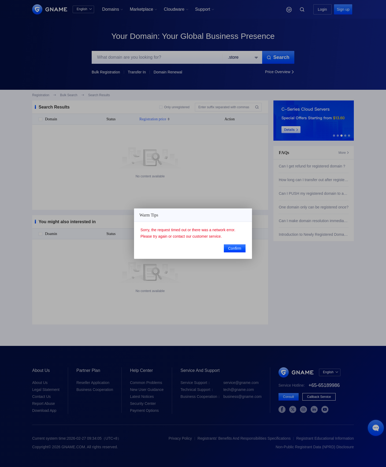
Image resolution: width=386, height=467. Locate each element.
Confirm (234, 248)
